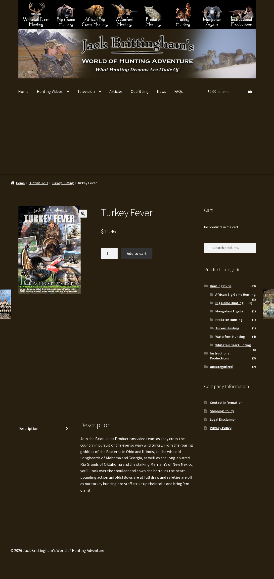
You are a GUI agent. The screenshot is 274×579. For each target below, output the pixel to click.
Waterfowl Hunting (124, 14)
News (161, 91)
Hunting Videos (50, 91)
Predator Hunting (153, 14)
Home (23, 91)
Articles (116, 91)
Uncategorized (221, 366)
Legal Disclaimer (223, 419)
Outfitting (140, 91)
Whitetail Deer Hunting (36, 14)
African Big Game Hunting (95, 14)
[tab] (44, 428)
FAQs (178, 91)
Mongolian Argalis (212, 14)
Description (28, 428)
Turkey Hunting (183, 14)
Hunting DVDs (38, 183)
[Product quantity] (109, 253)
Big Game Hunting (65, 14)
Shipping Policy (222, 411)
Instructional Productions (241, 14)
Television (86, 91)
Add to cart (137, 253)
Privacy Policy (220, 428)
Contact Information (226, 402)
